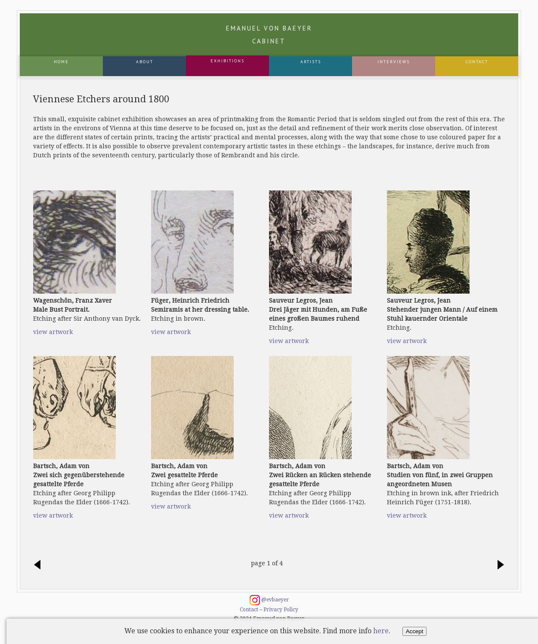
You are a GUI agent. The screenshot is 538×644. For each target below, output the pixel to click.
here (381, 631)
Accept (415, 631)
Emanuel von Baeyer (269, 34)
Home (61, 61)
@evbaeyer (269, 600)
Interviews (393, 61)
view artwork (53, 331)
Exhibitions (227, 61)
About (144, 61)
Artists (310, 61)
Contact (477, 61)
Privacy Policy (280, 610)
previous (39, 565)
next (498, 565)
